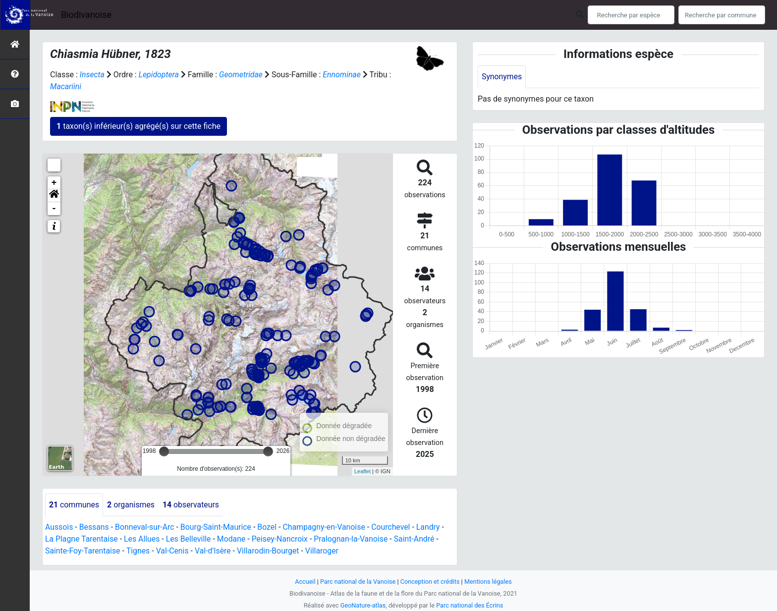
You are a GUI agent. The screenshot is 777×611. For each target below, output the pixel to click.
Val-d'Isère (214, 550)
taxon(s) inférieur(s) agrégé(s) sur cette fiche (138, 126)
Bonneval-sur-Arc (145, 527)
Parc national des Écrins (470, 605)
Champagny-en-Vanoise (326, 527)
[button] (54, 195)
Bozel (269, 527)
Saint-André (418, 539)
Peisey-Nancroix (282, 539)
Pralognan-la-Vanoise (354, 539)
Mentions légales (489, 581)
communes (74, 504)
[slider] (164, 451)
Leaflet (362, 471)
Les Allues (143, 539)
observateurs (192, 504)
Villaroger (324, 550)
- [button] (54, 209)
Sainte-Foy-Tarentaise (83, 550)
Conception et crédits (430, 581)
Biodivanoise (86, 14)
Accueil (304, 581)
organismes (132, 504)
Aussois (59, 527)
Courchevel (394, 527)
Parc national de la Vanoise (357, 581)
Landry (432, 527)
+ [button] (54, 183)
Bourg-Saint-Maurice (218, 527)
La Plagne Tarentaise (81, 539)
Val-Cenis (173, 550)
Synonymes (502, 76)
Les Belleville (190, 539)
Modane (233, 539)
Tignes (139, 550)
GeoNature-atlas (362, 605)
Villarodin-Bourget (270, 550)
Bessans (94, 527)
